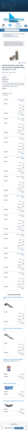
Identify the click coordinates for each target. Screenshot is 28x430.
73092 (22, 274)
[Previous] (3, 55)
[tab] (13, 83)
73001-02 (22, 101)
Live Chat (18, 27)
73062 (22, 235)
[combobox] (11, 30)
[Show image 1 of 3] (12, 60)
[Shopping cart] (25, 26)
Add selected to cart (19, 428)
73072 (22, 255)
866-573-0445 (18, 25)
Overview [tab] (13, 77)
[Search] (20, 30)
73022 (22, 158)
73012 (22, 139)
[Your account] (25, 30)
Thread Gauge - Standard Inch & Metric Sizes (13, 400)
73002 (22, 120)
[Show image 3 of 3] (15, 60)
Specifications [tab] (13, 79)
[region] (14, 55)
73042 (22, 197)
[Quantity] (20, 113)
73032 (22, 178)
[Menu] (2, 30)
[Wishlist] (23, 30)
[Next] (25, 55)
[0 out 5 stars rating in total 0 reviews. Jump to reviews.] (6, 75)
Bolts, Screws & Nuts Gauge (9, 383)
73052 (22, 216)
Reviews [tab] (13, 88)
